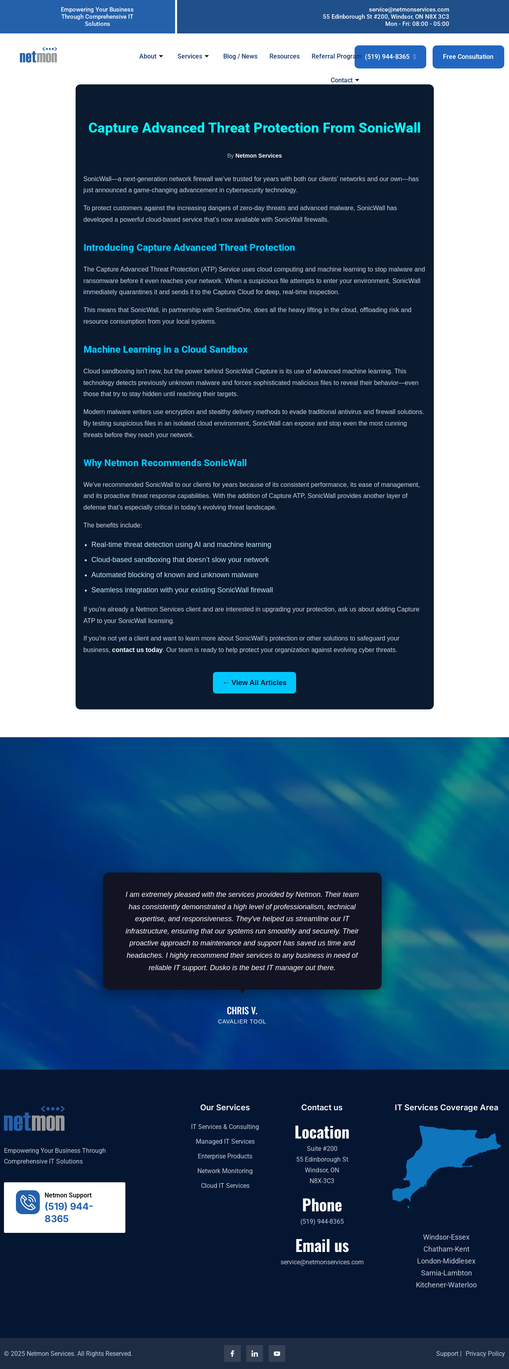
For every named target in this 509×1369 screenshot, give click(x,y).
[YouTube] (277, 1353)
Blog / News (241, 56)
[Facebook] (232, 1353)
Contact (345, 80)
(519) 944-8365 (390, 57)
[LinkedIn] (254, 1353)
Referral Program (337, 56)
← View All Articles (254, 683)
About (152, 56)
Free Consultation (468, 57)
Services (193, 56)
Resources (285, 56)
